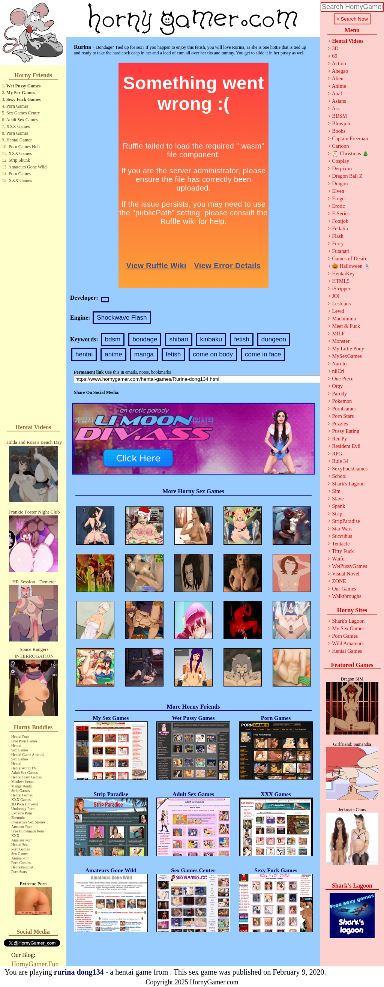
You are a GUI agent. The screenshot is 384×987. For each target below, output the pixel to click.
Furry (338, 243)
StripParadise (346, 521)
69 (334, 56)
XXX (15, 836)
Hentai (16, 746)
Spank (338, 506)
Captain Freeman (350, 138)
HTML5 (341, 281)
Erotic (338, 206)
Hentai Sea (19, 845)
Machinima (344, 318)
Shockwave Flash (122, 317)
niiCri (338, 371)
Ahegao (340, 71)
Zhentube (18, 818)
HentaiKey (343, 273)
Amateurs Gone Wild (27, 167)
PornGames (344, 409)
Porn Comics (21, 863)
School (339, 476)
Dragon (340, 183)
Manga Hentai (22, 786)
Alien (338, 78)
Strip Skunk (19, 160)
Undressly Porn (22, 809)
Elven (338, 191)
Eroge (338, 198)
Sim (336, 491)
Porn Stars (19, 872)
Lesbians (341, 303)
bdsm (113, 339)
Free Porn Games (24, 741)
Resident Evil (346, 446)
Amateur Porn (21, 827)
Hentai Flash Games (26, 777)
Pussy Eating (345, 431)
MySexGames (347, 356)
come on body (213, 354)
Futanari (341, 251)
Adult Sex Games (22, 119)
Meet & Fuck (346, 326)
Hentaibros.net (22, 867)
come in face (263, 354)
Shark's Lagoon (348, 484)
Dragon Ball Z (347, 176)
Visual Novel (345, 574)
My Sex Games (20, 92)
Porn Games (17, 106)
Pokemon (342, 401)
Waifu (338, 559)
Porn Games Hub (24, 146)
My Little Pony (348, 349)
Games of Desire (349, 258)
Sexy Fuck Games (23, 99)
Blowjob (341, 123)
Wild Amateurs (348, 643)
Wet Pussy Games (23, 86)
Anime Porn (20, 858)
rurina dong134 (79, 972)
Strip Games (20, 791)
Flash (337, 236)
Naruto (339, 364)
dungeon (273, 339)
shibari (178, 339)
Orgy (337, 386)
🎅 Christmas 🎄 (350, 153)
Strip (337, 514)
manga (144, 354)
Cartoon (340, 146)
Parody (339, 394)
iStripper (341, 288)
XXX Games (18, 126)
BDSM (339, 116)
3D (335, 48)
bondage (144, 339)
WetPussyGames (349, 566)
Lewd (338, 311)
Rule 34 (340, 461)
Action (339, 63)
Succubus (342, 536)
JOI (335, 296)
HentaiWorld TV (23, 768)
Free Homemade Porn (27, 831)
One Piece (342, 379)
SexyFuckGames (350, 469)
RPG (337, 454)
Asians (339, 101)
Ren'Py (339, 439)
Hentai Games (22, 795)
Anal (337, 93)
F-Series (341, 213)
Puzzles (340, 424)
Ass (336, 108)
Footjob (340, 221)
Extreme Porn (21, 813)
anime (113, 354)
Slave (338, 499)
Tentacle (341, 544)
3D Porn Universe (24, 804)
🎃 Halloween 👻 (351, 266)
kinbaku (211, 339)
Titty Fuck (343, 551)
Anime (339, 86)
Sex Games (19, 750)
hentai (84, 354)
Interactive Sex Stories (28, 822)
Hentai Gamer (19, 140)
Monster (341, 341)
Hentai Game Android (27, 755)
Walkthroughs (346, 596)
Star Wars (342, 529)
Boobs (338, 131)
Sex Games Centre (23, 113)
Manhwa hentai (22, 782)
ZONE (339, 581)
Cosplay (340, 161)
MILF (338, 334)
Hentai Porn (20, 737)
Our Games (344, 589)
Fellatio (340, 228)
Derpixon (342, 168)
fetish (241, 339)
